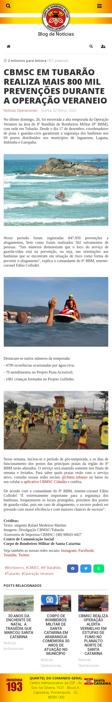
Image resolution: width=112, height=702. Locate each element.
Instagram (68, 550)
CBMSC (33, 567)
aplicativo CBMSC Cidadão (45, 482)
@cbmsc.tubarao (75, 477)
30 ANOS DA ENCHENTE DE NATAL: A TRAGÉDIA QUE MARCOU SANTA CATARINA (18, 626)
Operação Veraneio (39, 573)
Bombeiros (15, 567)
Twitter (23, 555)
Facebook (85, 550)
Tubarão (13, 573)
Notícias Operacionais (20, 110)
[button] (91, 46)
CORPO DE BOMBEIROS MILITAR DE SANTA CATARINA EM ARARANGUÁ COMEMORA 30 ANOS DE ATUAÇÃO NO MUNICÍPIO (56, 635)
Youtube (10, 555)
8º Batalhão (52, 567)
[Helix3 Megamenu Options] (99, 7)
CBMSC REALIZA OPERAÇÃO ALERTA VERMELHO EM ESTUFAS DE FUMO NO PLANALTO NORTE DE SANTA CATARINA (93, 635)
